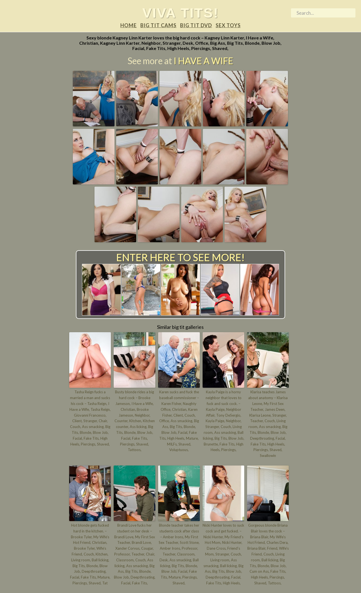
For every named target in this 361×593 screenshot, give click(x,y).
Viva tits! (180, 12)
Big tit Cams (158, 25)
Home (128, 25)
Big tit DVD (196, 25)
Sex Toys (228, 25)
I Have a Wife (203, 60)
